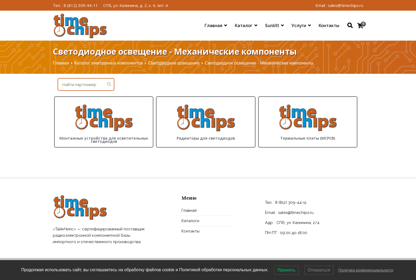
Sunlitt (272, 25)
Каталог (243, 25)
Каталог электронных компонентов (108, 63)
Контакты (329, 25)
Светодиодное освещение (174, 63)
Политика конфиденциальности (365, 270)
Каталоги (190, 220)
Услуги (299, 25)
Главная (213, 25)
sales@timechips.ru (296, 212)
